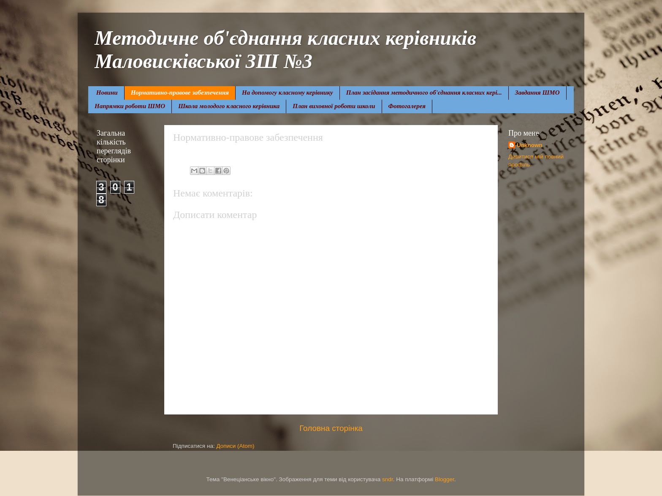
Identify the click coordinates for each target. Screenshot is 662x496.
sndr (387, 479)
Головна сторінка (331, 428)
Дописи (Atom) (235, 446)
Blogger (444, 479)
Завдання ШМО (537, 92)
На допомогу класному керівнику (287, 92)
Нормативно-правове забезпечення (180, 92)
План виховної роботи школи (334, 106)
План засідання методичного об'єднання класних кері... (424, 92)
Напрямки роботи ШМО (130, 106)
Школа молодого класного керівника (228, 106)
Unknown (530, 145)
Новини (107, 92)
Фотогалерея (407, 106)
